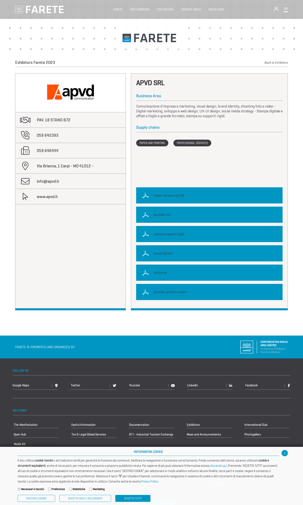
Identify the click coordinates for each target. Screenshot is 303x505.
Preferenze (58, 489)
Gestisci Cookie (36, 498)
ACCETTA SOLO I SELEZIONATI (85, 498)
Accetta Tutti (133, 498)
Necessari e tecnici (32, 489)
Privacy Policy (149, 481)
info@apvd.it (48, 181)
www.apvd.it (47, 196)
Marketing (99, 489)
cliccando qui (218, 466)
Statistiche (78, 489)
